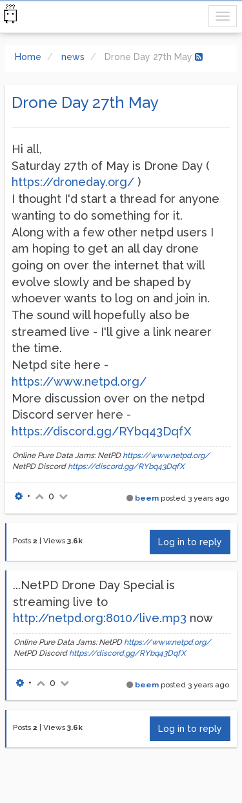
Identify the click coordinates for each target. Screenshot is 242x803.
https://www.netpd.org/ (79, 381)
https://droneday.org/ (73, 182)
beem (147, 498)
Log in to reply (190, 542)
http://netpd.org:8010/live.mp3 (100, 618)
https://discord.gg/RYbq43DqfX (101, 431)
